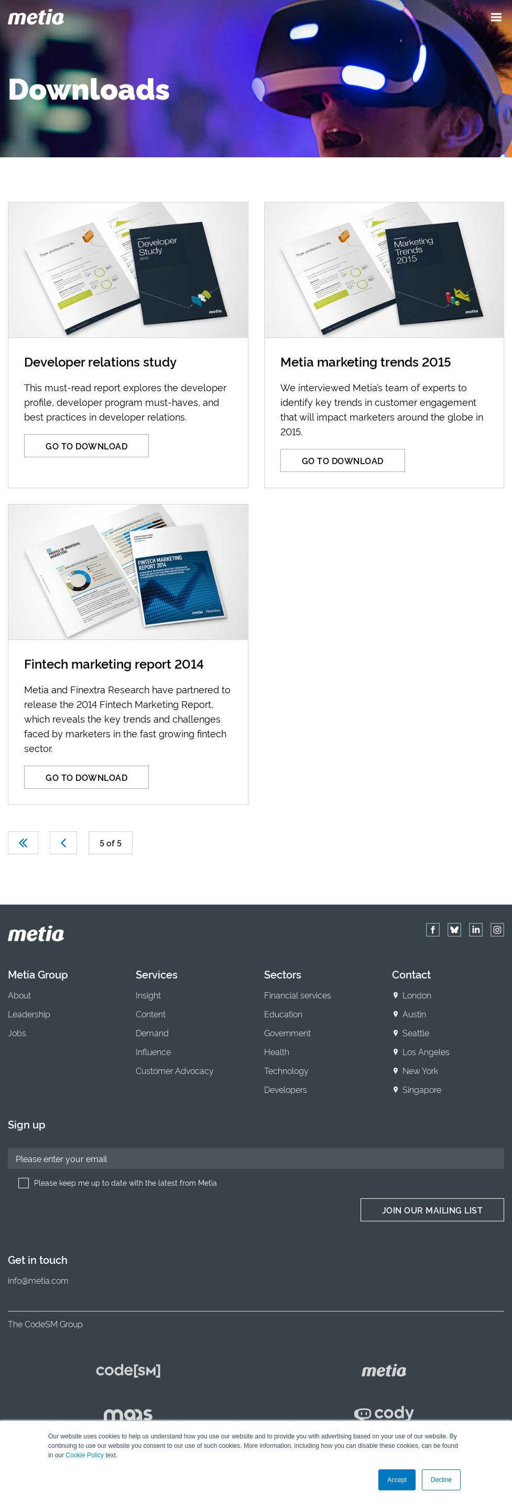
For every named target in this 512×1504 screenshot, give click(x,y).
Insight (148, 995)
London (416, 995)
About (19, 995)
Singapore (421, 1089)
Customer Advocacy (175, 1070)
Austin (414, 1013)
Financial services (297, 995)
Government (287, 1032)
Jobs (17, 1032)
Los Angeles (426, 1051)
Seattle (415, 1032)
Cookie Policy (85, 1455)
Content (151, 1013)
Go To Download (86, 446)
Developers (285, 1089)
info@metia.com (38, 1280)
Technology (286, 1070)
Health (276, 1051)
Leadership (29, 1013)
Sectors (282, 973)
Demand (152, 1032)
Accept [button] (397, 1480)
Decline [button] (441, 1480)
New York (420, 1070)
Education (283, 1013)
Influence (153, 1051)
